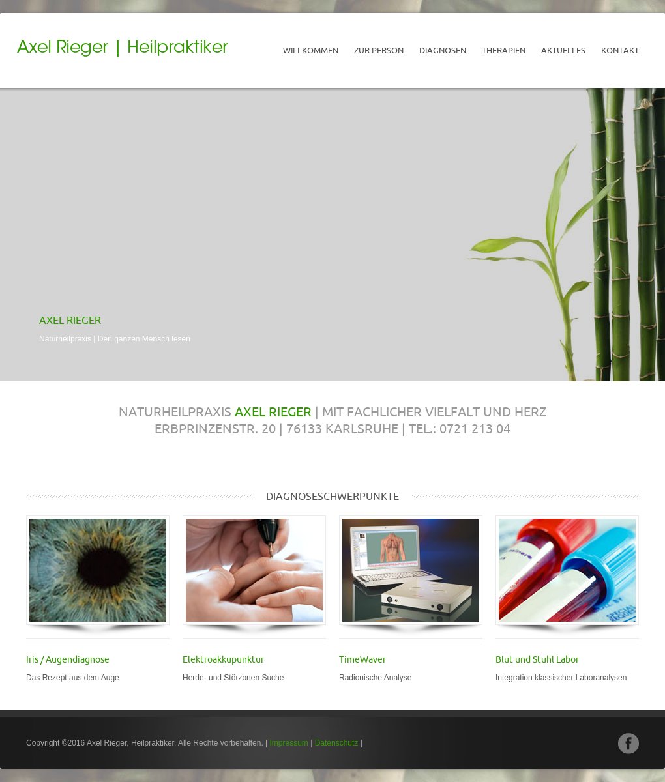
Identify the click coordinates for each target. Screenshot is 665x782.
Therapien (503, 50)
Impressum (289, 742)
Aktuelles (563, 50)
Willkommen (310, 50)
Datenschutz (337, 742)
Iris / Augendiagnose (68, 659)
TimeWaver (362, 659)
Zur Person (379, 50)
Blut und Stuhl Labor (537, 659)
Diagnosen (442, 50)
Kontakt (620, 50)
